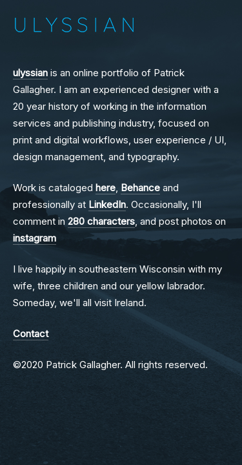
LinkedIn (107, 204)
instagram (34, 238)
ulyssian (30, 73)
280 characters (101, 221)
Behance (140, 187)
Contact (30, 333)
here (106, 187)
